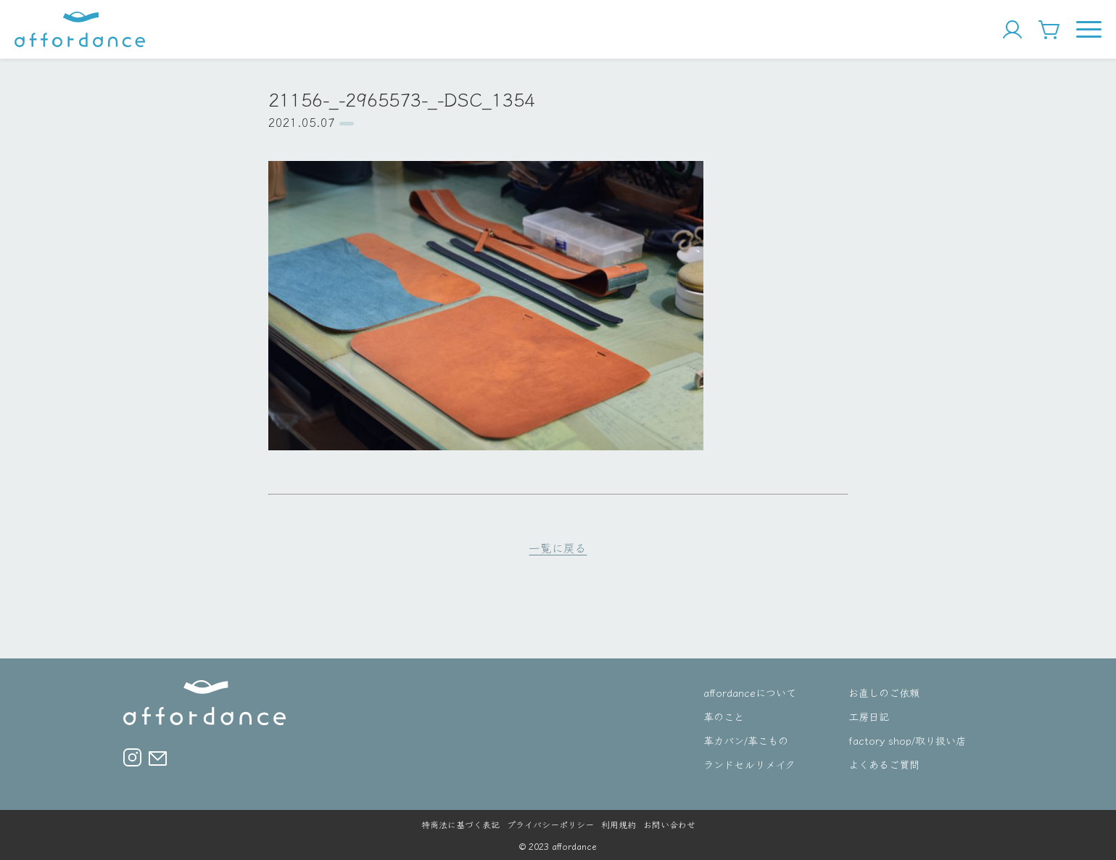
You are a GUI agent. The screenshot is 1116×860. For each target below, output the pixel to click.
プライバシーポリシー (550, 824)
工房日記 (868, 716)
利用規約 (618, 824)
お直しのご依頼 (883, 692)
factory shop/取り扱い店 (907, 740)
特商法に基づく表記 (460, 824)
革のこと (723, 716)
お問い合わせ (669, 824)
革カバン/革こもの (745, 740)
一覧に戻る (558, 547)
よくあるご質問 (883, 764)
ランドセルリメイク (749, 764)
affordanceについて (749, 692)
